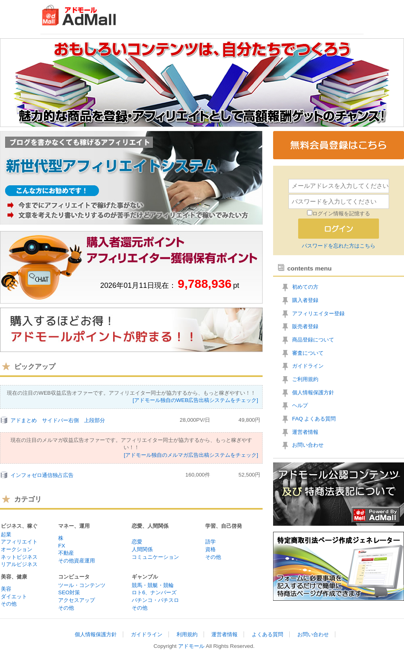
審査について (308, 353)
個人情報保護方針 (313, 392)
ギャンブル (145, 577)
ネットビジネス (19, 557)
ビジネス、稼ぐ (19, 526)
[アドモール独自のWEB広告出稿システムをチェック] (195, 400)
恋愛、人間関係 (150, 526)
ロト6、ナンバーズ (154, 592)
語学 (210, 542)
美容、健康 (14, 577)
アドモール (191, 646)
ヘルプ (300, 405)
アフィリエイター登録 (318, 313)
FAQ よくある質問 (314, 419)
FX (61, 546)
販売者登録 (305, 326)
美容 (6, 589)
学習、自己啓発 (223, 526)
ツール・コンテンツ (81, 585)
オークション (16, 549)
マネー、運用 (74, 526)
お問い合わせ (308, 445)
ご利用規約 (305, 379)
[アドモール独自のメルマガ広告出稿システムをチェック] (191, 455)
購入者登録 (305, 300)
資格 (210, 549)
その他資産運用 (76, 561)
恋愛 (137, 542)
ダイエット (14, 596)
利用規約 (187, 634)
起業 (6, 534)
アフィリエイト (19, 542)
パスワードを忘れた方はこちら (338, 246)
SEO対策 (69, 592)
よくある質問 (267, 634)
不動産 (66, 553)
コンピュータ (74, 577)
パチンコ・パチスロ (155, 600)
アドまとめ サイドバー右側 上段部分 (58, 420)
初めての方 (305, 287)
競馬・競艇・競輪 (153, 585)
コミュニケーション (155, 557)
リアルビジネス (19, 564)
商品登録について (313, 340)
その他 (213, 557)
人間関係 (142, 549)
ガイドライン (308, 366)
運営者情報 (305, 432)
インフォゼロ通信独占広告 (42, 475)
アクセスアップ (76, 600)
